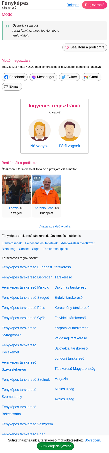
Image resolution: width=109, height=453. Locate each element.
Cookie (24, 249)
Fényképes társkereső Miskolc (25, 287)
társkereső (63, 267)
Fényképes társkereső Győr (23, 318)
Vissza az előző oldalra (54, 226)
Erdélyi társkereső (69, 298)
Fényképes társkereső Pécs (23, 308)
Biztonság (8, 249)
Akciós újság (64, 389)
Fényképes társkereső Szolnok (26, 380)
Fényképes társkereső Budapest (27, 267)
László (14, 208)
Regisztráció (94, 5)
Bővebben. (93, 440)
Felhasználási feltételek (41, 243)
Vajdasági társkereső (71, 338)
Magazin (61, 379)
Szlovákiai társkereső (71, 348)
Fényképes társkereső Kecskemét (19, 348)
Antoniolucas (44, 208)
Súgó (35, 249)
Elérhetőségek (12, 243)
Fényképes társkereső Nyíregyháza (19, 331)
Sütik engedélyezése (55, 446)
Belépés (73, 5)
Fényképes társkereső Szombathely (19, 393)
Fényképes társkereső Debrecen (27, 277)
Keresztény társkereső (72, 308)
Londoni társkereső (69, 358)
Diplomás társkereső (71, 287)
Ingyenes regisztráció (55, 106)
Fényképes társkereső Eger (23, 434)
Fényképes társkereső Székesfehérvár (19, 365)
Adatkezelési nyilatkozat (78, 243)
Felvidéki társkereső (70, 318)
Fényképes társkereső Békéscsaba (19, 410)
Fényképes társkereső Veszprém (27, 424)
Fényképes (15, 5)
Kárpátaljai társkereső (72, 328)
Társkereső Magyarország (75, 369)
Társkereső (63, 277)
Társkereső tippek (55, 249)
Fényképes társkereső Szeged (25, 298)
